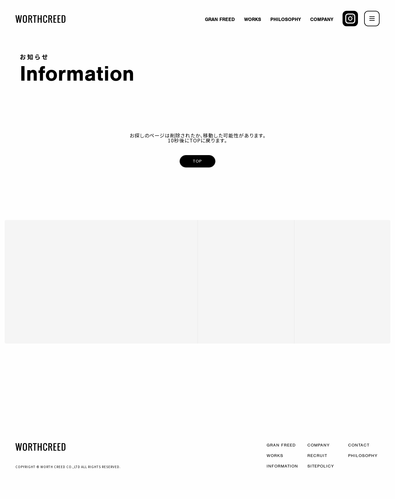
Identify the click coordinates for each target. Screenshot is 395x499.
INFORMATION (282, 465)
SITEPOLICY (320, 465)
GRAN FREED (220, 19)
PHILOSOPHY (285, 19)
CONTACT (358, 444)
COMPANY (321, 19)
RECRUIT (317, 455)
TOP (197, 161)
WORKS (252, 19)
